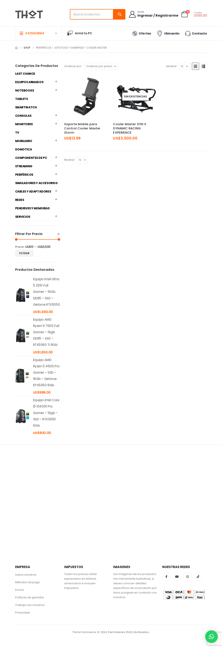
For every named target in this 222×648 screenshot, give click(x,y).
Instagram (187, 576)
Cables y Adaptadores (33, 191)
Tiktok (198, 576)
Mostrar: (171, 66)
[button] (195, 66)
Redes (19, 200)
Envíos (19, 590)
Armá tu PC (79, 33)
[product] (22, 295)
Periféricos (24, 175)
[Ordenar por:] (101, 66)
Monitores (24, 124)
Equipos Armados (29, 82)
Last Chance (25, 74)
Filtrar (24, 253)
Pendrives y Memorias (32, 208)
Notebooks (24, 90)
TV (17, 132)
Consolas (23, 116)
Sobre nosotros (25, 575)
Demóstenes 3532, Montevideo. (129, 632)
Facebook (166, 576)
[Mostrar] (184, 66)
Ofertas (140, 33)
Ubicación (167, 33)
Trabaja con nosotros (30, 605)
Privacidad (22, 613)
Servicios (22, 217)
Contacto (196, 33)
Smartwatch (26, 107)
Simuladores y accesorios (36, 183)
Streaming (23, 166)
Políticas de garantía (29, 597)
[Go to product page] (86, 96)
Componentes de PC (31, 158)
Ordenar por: (73, 66)
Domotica (23, 149)
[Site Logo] (29, 14)
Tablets (21, 99)
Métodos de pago (27, 582)
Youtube (177, 576)
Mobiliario (23, 141)
